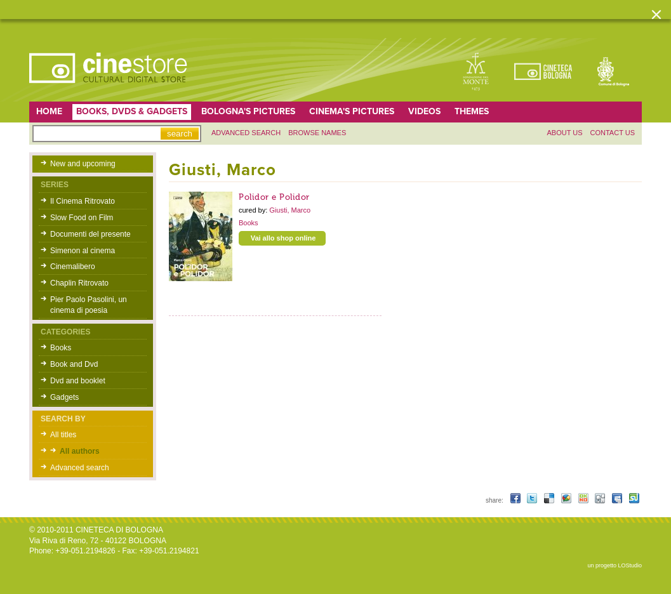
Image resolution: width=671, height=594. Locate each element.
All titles (63, 434)
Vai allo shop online (283, 238)
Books (60, 347)
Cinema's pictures (351, 111)
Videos (424, 111)
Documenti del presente (90, 234)
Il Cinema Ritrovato (82, 201)
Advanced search (246, 132)
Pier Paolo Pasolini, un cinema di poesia (88, 305)
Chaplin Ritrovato (79, 283)
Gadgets (64, 397)
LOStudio (630, 565)
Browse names (317, 132)
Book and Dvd (74, 364)
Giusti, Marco (289, 210)
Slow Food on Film (81, 217)
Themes (472, 111)
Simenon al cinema (82, 250)
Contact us (612, 132)
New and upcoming (83, 163)
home (49, 111)
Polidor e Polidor (274, 197)
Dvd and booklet (77, 380)
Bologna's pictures (248, 111)
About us (564, 132)
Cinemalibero (72, 266)
